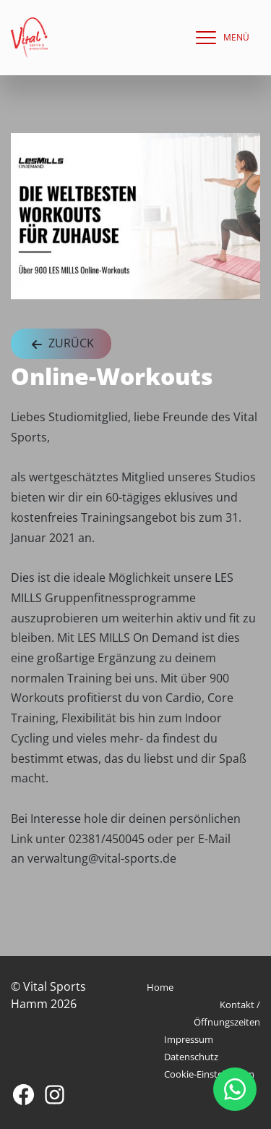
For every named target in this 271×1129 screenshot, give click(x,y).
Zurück (61, 344)
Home (160, 987)
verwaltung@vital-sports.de (101, 858)
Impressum (188, 1039)
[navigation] (219, 37)
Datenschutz (191, 1056)
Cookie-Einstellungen (209, 1074)
